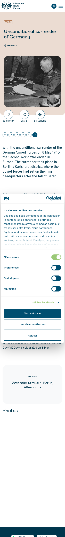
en (35, 135)
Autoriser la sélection (33, 324)
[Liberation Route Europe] (12, 6)
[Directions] (40, 114)
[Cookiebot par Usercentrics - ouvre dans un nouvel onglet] (46, 198)
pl (11, 135)
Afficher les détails (42, 302)
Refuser (32, 335)
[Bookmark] (8, 114)
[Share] (24, 114)
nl (23, 135)
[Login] (53, 6)
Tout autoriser (32, 313)
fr (5, 135)
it (29, 135)
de (17, 135)
